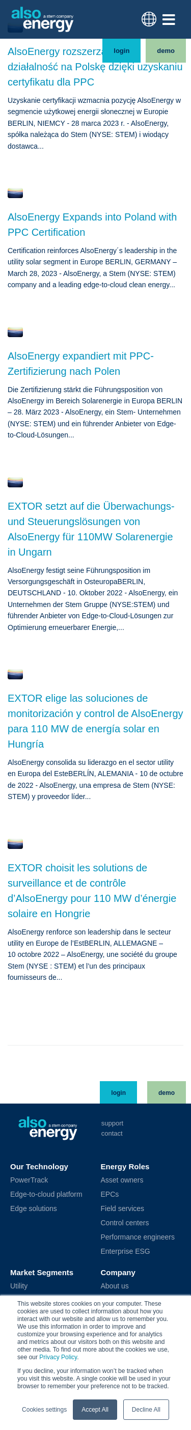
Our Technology (39, 1183)
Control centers (125, 1239)
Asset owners (122, 1197)
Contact (112, 1150)
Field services (123, 1225)
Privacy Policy (58, 1357)
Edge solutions (33, 1225)
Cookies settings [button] (44, 1409)
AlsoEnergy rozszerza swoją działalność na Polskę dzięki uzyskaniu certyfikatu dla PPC (95, 84)
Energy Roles (125, 1183)
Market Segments (41, 1289)
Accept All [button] (94, 1409)
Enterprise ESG (125, 1268)
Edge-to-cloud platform (46, 1211)
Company (118, 1289)
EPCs (110, 1211)
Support (112, 1140)
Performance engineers (138, 1254)
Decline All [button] (146, 1409)
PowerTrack (29, 1197)
